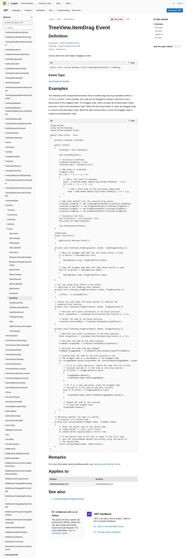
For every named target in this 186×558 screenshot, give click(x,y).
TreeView (53, 99)
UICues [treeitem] (8, 383)
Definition (159, 24)
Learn (51, 19)
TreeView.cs (60, 49)
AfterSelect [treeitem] (13, 243)
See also (158, 38)
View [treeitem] (7, 426)
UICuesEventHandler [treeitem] (13, 393)
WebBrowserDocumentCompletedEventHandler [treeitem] (18, 463)
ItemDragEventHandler (59, 81)
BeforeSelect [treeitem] (14, 280)
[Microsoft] (4, 3)
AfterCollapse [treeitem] (14, 229)
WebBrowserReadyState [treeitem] (15, 519)
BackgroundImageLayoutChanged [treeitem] (20, 254)
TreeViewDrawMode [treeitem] (13, 341)
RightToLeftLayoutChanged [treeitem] (20, 317)
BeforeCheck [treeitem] (14, 261)
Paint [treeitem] (11, 313)
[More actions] (135, 19)
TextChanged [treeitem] (14, 322)
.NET (59, 19)
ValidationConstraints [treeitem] (13, 421)
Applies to (159, 34)
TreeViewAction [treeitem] (11, 327)
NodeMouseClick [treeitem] (16, 294)
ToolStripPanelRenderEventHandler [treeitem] (18, 34)
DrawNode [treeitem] (13, 284)
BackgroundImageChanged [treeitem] (20, 248)
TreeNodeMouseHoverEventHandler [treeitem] (18, 185)
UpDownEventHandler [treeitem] (14, 412)
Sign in (180, 3)
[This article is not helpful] (178, 46)
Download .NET (174, 10)
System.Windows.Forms (69, 43)
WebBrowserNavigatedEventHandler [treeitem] (18, 481)
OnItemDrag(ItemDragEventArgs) (68, 499)
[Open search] (173, 3)
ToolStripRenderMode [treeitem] (14, 69)
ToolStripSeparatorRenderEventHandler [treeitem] (18, 88)
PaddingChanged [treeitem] (16, 308)
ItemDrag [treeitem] (13, 289)
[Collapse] (31, 17)
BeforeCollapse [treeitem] (15, 266)
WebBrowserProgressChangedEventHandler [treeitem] (18, 512)
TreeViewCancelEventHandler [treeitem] (17, 336)
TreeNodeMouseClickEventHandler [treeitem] (18, 172)
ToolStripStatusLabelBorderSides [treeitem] (18, 115)
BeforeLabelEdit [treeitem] (15, 275)
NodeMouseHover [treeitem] (16, 303)
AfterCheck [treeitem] (13, 225)
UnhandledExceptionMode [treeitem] (15, 397)
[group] (93, 287)
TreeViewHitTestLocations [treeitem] (15, 360)
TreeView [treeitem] (11, 201)
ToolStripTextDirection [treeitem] (14, 129)
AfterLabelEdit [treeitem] (15, 239)
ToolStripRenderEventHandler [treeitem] (17, 64)
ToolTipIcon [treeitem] (9, 138)
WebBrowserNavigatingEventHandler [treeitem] (18, 496)
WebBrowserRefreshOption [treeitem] (16, 523)
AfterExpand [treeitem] (14, 234)
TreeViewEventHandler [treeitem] (14, 350)
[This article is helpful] (175, 46)
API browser (69, 19)
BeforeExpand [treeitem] (15, 270)
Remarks (158, 31)
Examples (159, 27)
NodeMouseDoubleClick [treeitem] (19, 298)
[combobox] (17, 23)
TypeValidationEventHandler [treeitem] (16, 379)
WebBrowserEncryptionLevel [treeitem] (16, 470)
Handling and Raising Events (107, 464)
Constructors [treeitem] (12, 206)
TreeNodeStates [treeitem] (11, 192)
